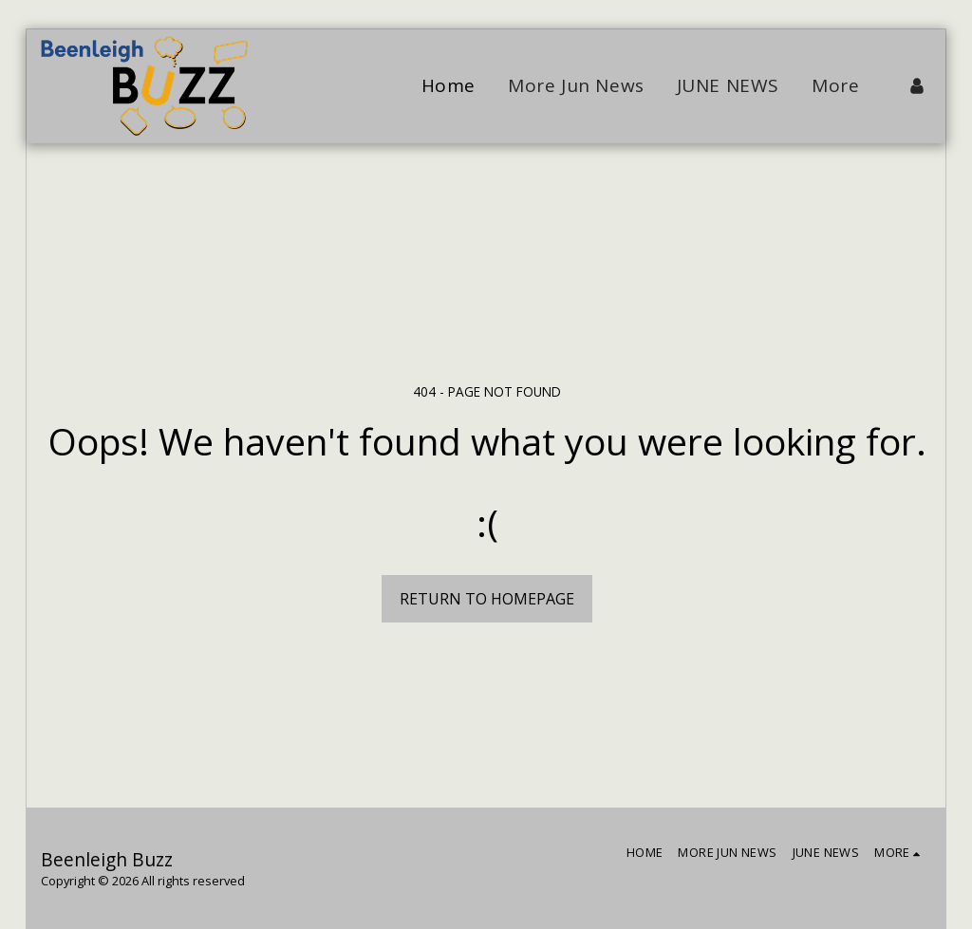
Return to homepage (487, 598)
